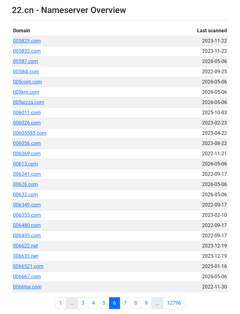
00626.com (25, 184)
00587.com (25, 61)
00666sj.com (27, 287)
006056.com (27, 143)
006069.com (27, 154)
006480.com (27, 225)
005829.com (27, 41)
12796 (174, 303)
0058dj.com (26, 72)
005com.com (27, 82)
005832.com (27, 51)
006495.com (27, 236)
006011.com (27, 113)
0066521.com (28, 266)
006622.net (25, 246)
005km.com (26, 92)
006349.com (27, 205)
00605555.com (29, 133)
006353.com (27, 215)
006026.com (27, 123)
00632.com (25, 195)
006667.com (27, 277)
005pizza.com (28, 102)
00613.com (25, 164)
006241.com (27, 174)
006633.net (25, 256)
